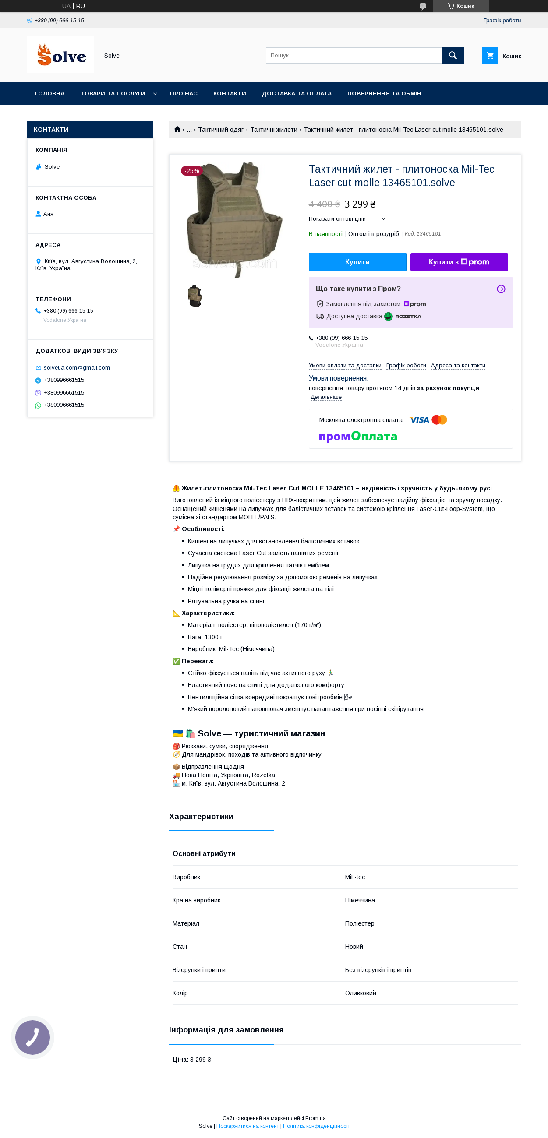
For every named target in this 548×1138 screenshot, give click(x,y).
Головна (49, 93)
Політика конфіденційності (316, 1126)
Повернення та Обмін (384, 93)
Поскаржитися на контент (247, 1126)
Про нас (184, 93)
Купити (357, 262)
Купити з (459, 262)
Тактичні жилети (273, 129)
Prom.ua (315, 1118)
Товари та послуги (112, 93)
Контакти (229, 93)
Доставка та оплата (297, 93)
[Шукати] (453, 55)
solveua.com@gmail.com (77, 367)
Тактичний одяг (221, 129)
